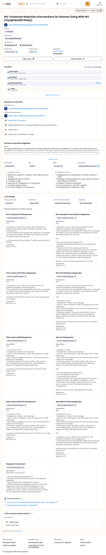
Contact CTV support (62, 542)
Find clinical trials (9, 542)
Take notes (28, 59)
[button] (13, 38)
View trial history (52, 95)
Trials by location (9, 545)
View (98, 83)
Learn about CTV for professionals (36, 546)
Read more (53, 159)
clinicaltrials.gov (18, 531)
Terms (82, 545)
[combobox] (41, 4)
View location (78, 59)
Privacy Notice (85, 542)
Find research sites (35, 542)
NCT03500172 (58, 51)
